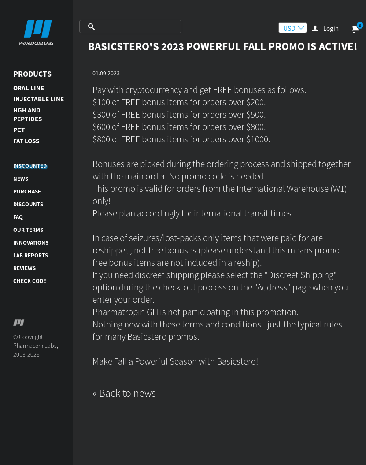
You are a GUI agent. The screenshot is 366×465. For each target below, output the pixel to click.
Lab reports (30, 255)
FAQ (18, 217)
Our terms (28, 230)
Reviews (24, 268)
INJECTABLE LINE (38, 99)
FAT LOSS (26, 141)
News (20, 178)
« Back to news (124, 393)
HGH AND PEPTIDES (27, 114)
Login (331, 28)
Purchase (27, 191)
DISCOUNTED (30, 166)
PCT (19, 130)
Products (32, 74)
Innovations (30, 242)
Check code (29, 281)
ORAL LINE (28, 88)
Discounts (28, 204)
